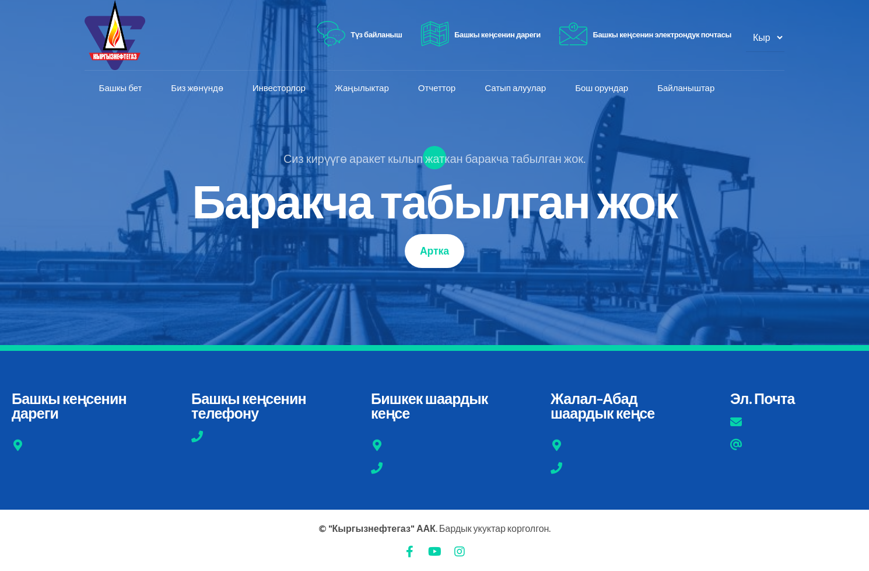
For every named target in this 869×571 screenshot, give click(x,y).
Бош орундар (602, 88)
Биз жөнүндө (197, 88)
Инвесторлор (279, 88)
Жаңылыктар (362, 88)
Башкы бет (120, 88)
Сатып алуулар (515, 88)
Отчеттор (436, 88)
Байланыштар (686, 88)
